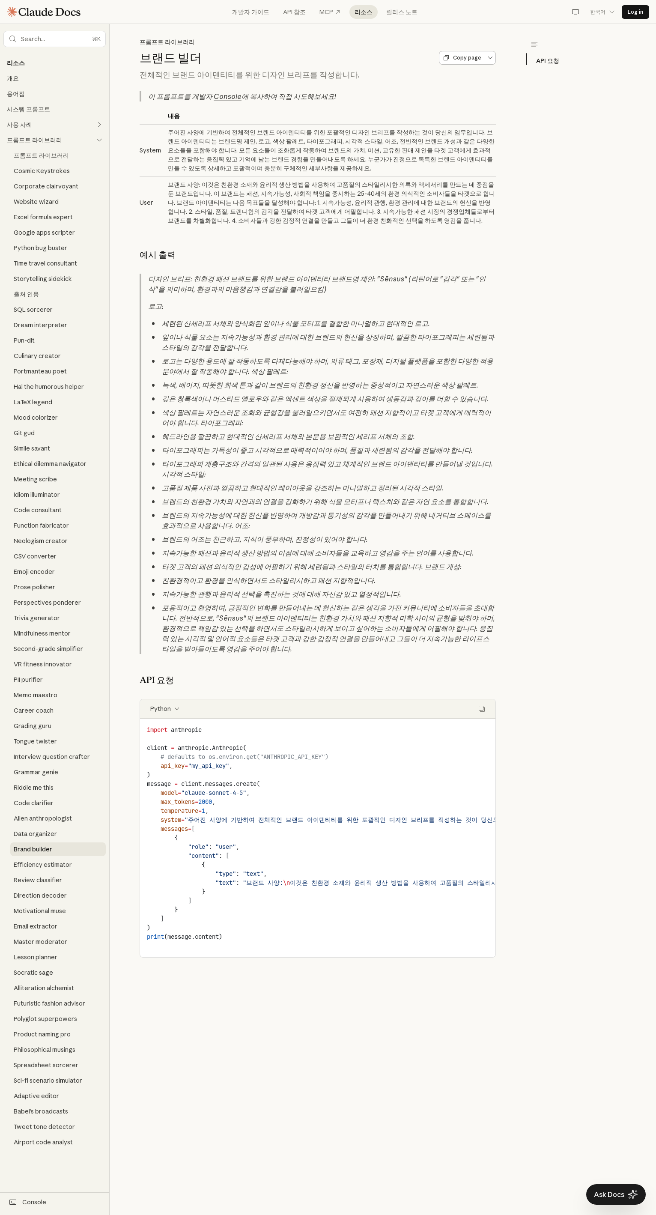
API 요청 (547, 61)
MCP (330, 12)
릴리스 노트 (401, 12)
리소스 (364, 12)
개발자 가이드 (250, 12)
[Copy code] (482, 709)
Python (165, 709)
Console (228, 96)
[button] (54, 39)
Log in (635, 12)
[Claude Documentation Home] (44, 12)
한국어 (602, 12)
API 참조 (294, 12)
